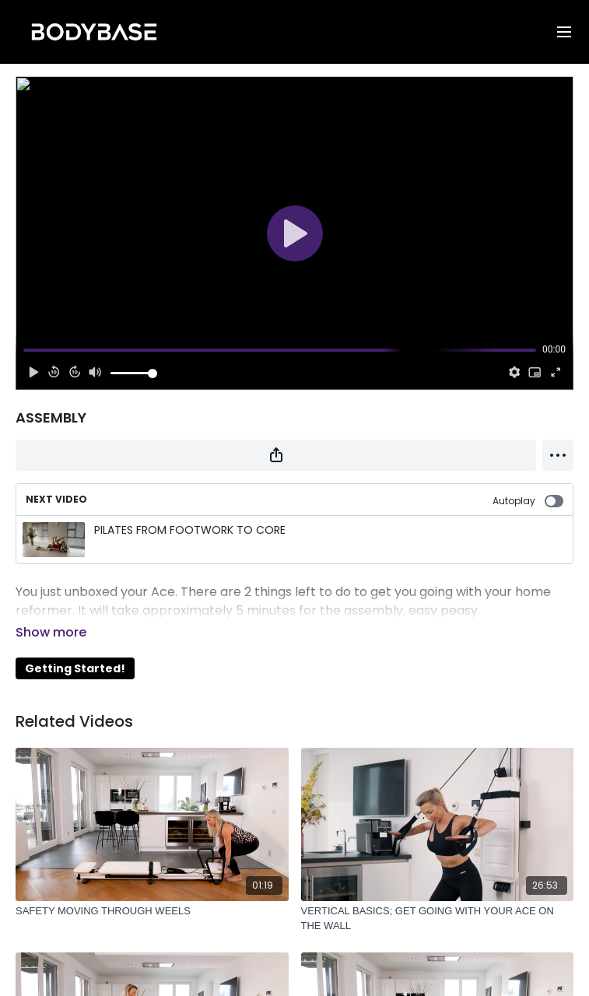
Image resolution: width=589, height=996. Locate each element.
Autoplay (528, 500)
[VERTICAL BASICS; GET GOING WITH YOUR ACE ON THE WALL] (437, 897)
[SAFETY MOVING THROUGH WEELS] (152, 889)
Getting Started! (75, 646)
